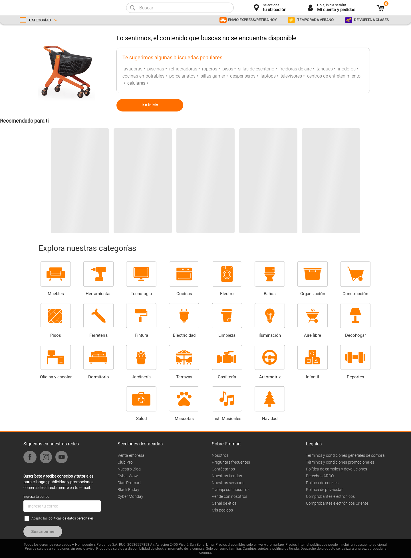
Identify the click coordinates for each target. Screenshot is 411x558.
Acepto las (62, 518)
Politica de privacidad (325, 489)
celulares (136, 83)
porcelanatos (182, 76)
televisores (291, 76)
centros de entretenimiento (333, 76)
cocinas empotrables (143, 76)
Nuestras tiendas (227, 476)
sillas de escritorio (256, 68)
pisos (227, 68)
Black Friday (128, 489)
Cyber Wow (128, 476)
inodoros (347, 68)
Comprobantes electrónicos (330, 496)
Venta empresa (131, 455)
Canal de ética (224, 503)
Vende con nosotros (229, 496)
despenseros (242, 76)
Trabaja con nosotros (230, 489)
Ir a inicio (150, 105)
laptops (268, 76)
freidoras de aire (295, 68)
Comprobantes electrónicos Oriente (337, 503)
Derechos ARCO (320, 476)
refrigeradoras (183, 68)
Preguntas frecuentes (231, 462)
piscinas (155, 68)
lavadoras (132, 68)
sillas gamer (213, 76)
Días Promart (129, 482)
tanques (325, 68)
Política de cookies (322, 482)
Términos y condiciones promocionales (340, 462)
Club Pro (125, 462)
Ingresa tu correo (36, 497)
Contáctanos (223, 469)
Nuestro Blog (129, 469)
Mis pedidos (222, 510)
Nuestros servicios (228, 482)
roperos (209, 68)
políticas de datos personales (71, 518)
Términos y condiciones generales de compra (345, 455)
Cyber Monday (130, 496)
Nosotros (220, 455)
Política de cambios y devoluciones (336, 469)
